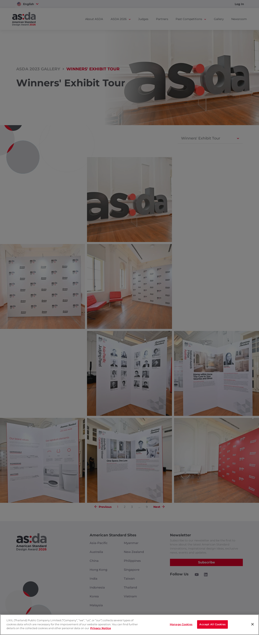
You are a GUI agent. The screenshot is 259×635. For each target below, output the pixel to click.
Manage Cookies (181, 624)
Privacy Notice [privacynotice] (100, 628)
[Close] (252, 624)
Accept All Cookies (212, 624)
